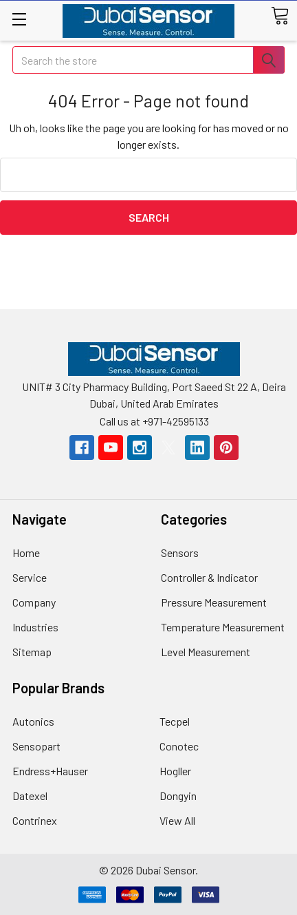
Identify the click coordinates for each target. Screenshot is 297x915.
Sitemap (32, 651)
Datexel (29, 795)
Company (34, 602)
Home (26, 552)
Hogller (175, 770)
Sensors (180, 552)
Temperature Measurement (223, 626)
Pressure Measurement (214, 602)
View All (177, 820)
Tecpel (175, 721)
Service (29, 577)
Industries (35, 626)
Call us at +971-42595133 (154, 421)
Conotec (179, 746)
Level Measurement (205, 651)
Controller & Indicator (209, 577)
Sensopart (36, 746)
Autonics (33, 721)
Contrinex (34, 820)
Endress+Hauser (50, 770)
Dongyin (178, 795)
